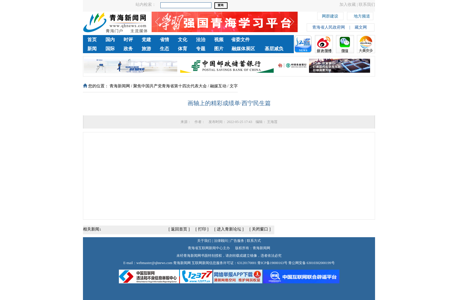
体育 (182, 48)
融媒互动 (218, 86)
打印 (202, 229)
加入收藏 (347, 4)
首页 (92, 39)
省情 (164, 39)
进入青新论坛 (229, 229)
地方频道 (362, 15)
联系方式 (254, 241)
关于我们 (204, 241)
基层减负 (274, 48)
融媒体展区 (243, 48)
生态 (164, 48)
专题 (200, 48)
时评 (128, 39)
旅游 (146, 48)
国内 (110, 39)
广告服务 (237, 241)
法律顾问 (221, 241)
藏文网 (361, 27)
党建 (146, 39)
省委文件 (240, 39)
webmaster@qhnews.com (154, 263)
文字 (234, 86)
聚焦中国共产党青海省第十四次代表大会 (170, 86)
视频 (218, 39)
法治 (200, 39)
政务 (128, 48)
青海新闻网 (120, 86)
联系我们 (367, 4)
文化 (182, 39)
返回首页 (179, 229)
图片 (218, 48)
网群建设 (330, 15)
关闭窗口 (260, 229)
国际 (110, 48)
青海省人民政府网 (328, 27)
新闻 (92, 48)
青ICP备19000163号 (272, 263)
